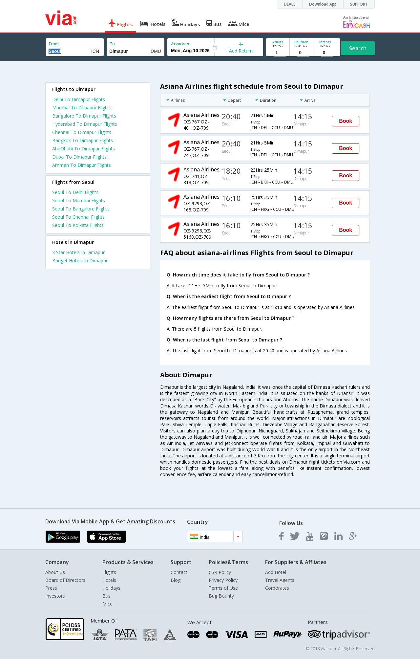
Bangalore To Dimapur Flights (84, 116)
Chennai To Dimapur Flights (81, 132)
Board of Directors (65, 580)
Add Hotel (275, 572)
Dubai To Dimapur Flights (79, 157)
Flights (109, 572)
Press (51, 588)
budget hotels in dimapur (80, 260)
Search (358, 48)
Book (345, 121)
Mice (107, 604)
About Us (55, 572)
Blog (175, 580)
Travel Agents (279, 580)
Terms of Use (223, 588)
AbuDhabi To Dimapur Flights (83, 148)
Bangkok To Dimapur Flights (82, 140)
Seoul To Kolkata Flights (78, 225)
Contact (179, 572)
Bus (106, 596)
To (112, 44)
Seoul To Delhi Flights (75, 192)
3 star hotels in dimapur (78, 252)
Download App (323, 4)
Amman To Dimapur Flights (81, 165)
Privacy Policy (223, 580)
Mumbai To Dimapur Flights (82, 107)
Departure (180, 43)
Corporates (277, 588)
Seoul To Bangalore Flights (81, 209)
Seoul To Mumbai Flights (78, 200)
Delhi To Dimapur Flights (78, 99)
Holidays (111, 588)
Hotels (109, 580)
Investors (55, 596)
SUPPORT (359, 4)
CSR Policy (220, 572)
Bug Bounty (221, 596)
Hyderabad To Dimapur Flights (84, 124)
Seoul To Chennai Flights (78, 217)
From (54, 44)
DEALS (290, 4)
